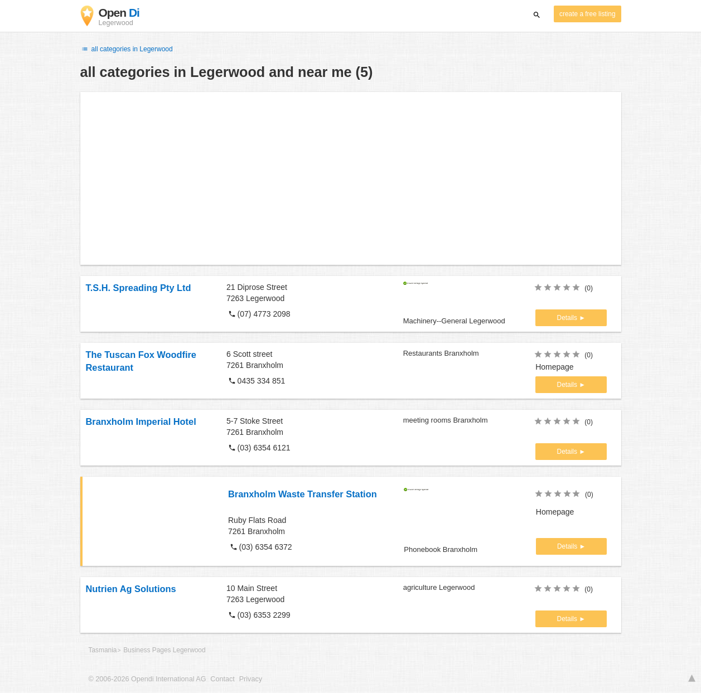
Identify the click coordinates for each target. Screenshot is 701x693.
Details (568, 318)
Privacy (250, 679)
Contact (222, 679)
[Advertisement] (351, 178)
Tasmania (103, 650)
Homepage (554, 366)
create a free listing (587, 14)
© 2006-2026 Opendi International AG (147, 679)
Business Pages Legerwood (164, 650)
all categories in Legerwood (126, 49)
